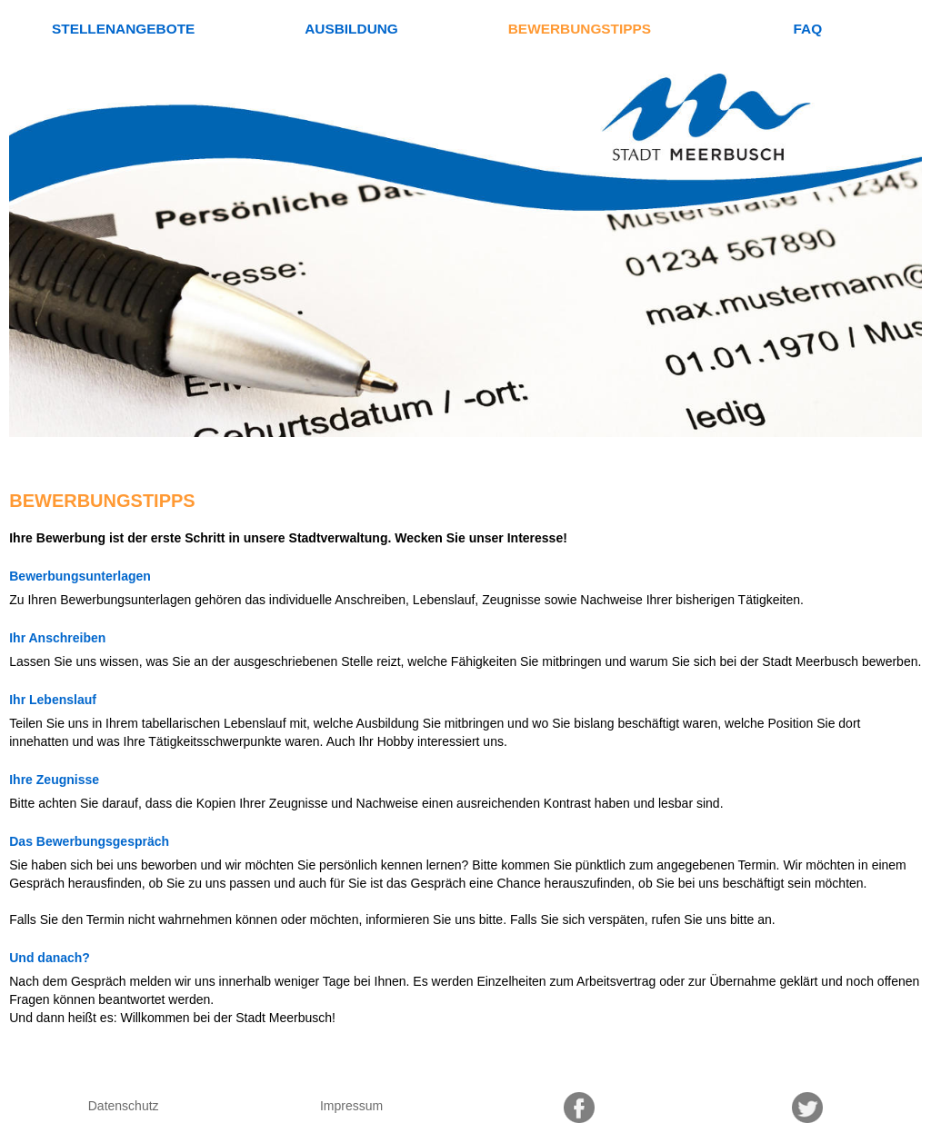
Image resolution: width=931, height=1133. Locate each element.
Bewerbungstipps (579, 28)
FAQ (807, 28)
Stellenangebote (123, 28)
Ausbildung (351, 28)
